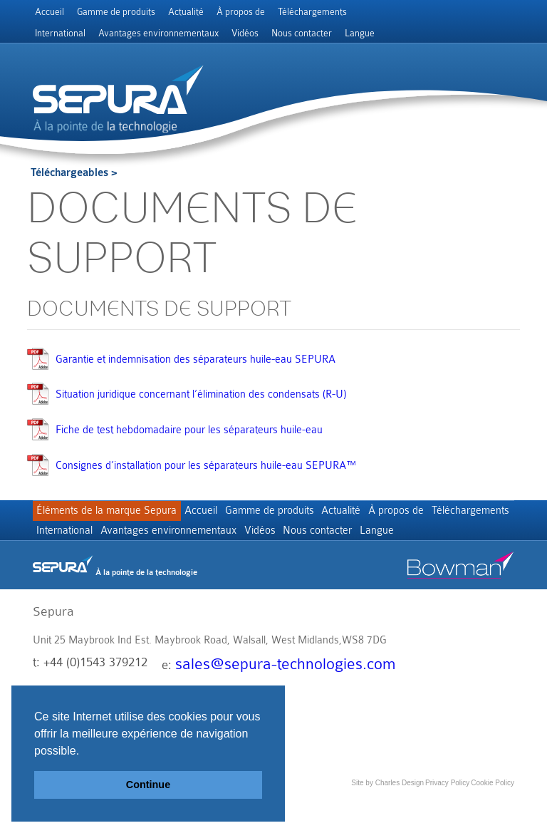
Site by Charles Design (387, 815)
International (60, 33)
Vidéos (245, 33)
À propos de (241, 11)
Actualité (186, 11)
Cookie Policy (492, 815)
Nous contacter (301, 33)
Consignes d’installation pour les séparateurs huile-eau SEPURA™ (206, 466)
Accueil (49, 11)
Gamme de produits (116, 11)
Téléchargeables (69, 173)
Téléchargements (312, 11)
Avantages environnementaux (158, 33)
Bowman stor (460, 600)
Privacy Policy (447, 815)
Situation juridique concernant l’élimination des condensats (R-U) (201, 394)
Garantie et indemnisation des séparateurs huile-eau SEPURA (195, 359)
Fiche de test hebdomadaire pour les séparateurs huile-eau (189, 430)
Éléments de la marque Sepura (109, 513)
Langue (360, 33)
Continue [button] (148, 784)
